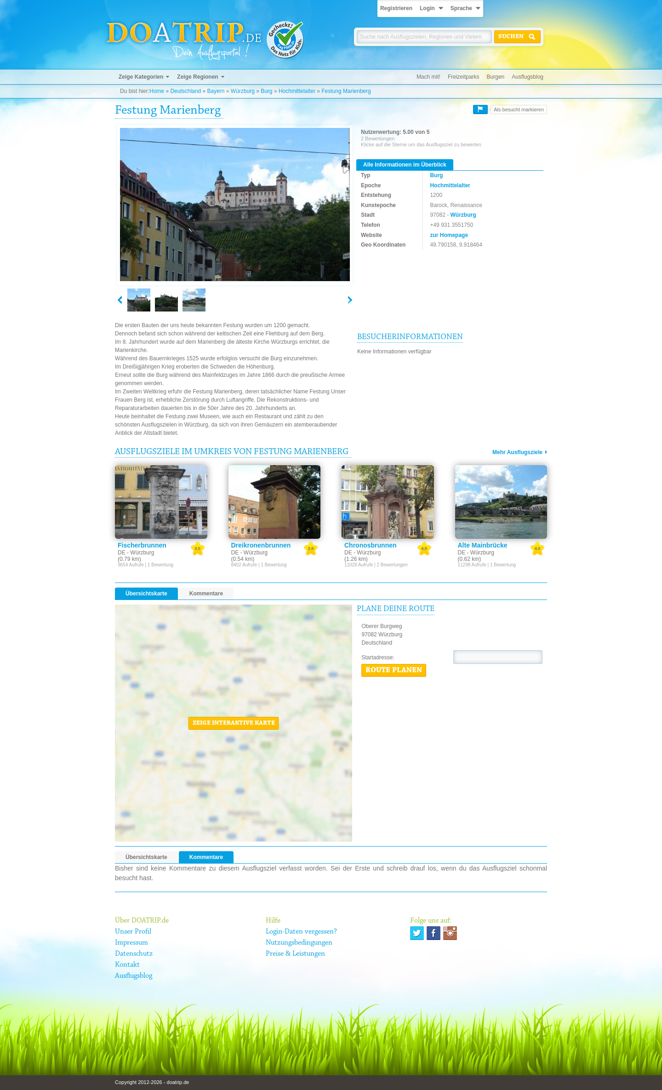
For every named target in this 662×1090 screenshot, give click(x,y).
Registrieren (396, 8)
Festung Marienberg (346, 91)
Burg (266, 91)
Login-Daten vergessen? (301, 931)
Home (156, 91)
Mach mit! (428, 77)
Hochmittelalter (297, 91)
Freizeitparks (463, 77)
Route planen (393, 670)
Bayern (215, 91)
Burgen (496, 77)
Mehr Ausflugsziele (517, 452)
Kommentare (206, 593)
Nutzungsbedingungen (299, 942)
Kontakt (127, 965)
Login (427, 8)
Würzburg (243, 91)
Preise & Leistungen (295, 953)
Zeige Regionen (197, 77)
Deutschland (185, 91)
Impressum (131, 942)
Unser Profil (133, 931)
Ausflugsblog (527, 77)
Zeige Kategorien (141, 77)
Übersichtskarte (146, 593)
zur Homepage (449, 235)
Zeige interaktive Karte (234, 723)
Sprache (461, 8)
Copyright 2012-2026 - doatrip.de (152, 1082)
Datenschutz (134, 953)
